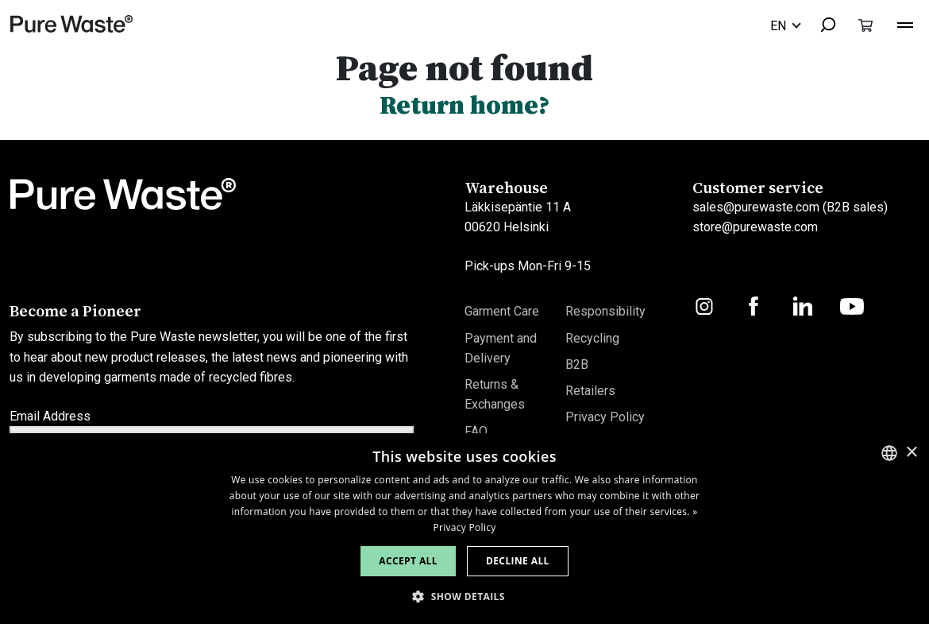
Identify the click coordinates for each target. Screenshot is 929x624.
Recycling (592, 338)
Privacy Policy (605, 416)
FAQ (476, 431)
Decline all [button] (517, 561)
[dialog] (464, 528)
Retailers (590, 390)
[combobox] (821, 26)
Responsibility (605, 311)
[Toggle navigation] (905, 23)
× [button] (911, 453)
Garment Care (501, 311)
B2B (576, 364)
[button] (464, 596)
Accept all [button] (408, 561)
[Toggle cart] (865, 25)
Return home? (465, 104)
